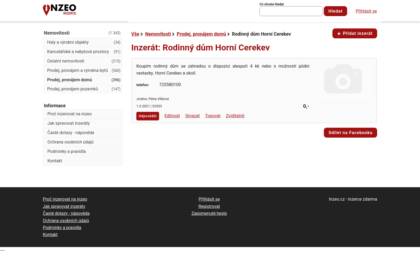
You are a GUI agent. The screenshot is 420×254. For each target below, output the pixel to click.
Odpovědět (148, 116)
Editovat (172, 115)
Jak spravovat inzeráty (68, 123)
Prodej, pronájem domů (201, 34)
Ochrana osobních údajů (70, 142)
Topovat (212, 115)
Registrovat (209, 206)
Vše (135, 34)
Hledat (335, 11)
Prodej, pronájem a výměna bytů (84, 70)
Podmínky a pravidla (66, 151)
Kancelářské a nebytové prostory (84, 51)
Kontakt (54, 160)
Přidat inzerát (355, 33)
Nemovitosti (158, 34)
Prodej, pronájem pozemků (84, 89)
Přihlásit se (366, 11)
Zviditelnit (235, 115)
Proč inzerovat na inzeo (69, 113)
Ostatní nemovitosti (84, 61)
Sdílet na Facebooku (350, 132)
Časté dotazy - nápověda (70, 132)
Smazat (192, 115)
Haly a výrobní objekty (84, 42)
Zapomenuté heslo (209, 213)
